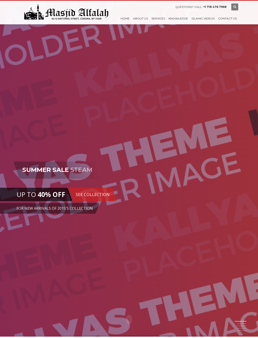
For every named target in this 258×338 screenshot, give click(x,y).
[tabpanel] (129, 169)
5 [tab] (242, 330)
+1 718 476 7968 (215, 7)
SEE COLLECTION (92, 194)
